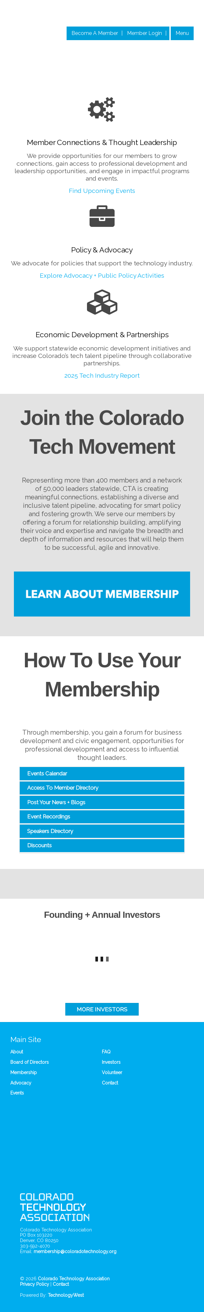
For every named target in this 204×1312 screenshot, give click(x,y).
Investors (111, 1062)
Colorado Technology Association (74, 1278)
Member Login (144, 33)
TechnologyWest (66, 1295)
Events (17, 1092)
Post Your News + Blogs (56, 802)
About (16, 1051)
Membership (23, 1072)
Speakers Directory (50, 831)
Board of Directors (29, 1062)
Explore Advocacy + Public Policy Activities (102, 275)
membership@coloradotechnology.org (75, 1251)
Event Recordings (48, 816)
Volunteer (112, 1072)
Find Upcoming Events (102, 190)
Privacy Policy (34, 1284)
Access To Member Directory (62, 787)
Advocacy (20, 1082)
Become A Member (94, 33)
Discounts (39, 845)
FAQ (106, 1051)
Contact (110, 1082)
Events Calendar (47, 773)
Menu (182, 33)
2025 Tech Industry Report (102, 375)
